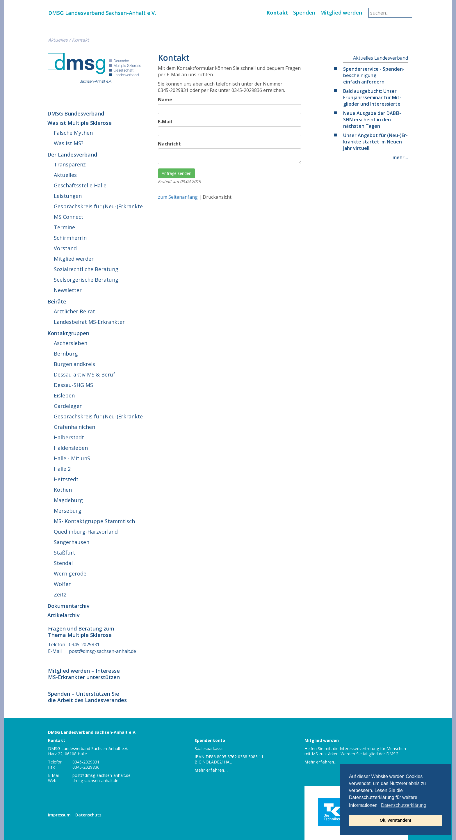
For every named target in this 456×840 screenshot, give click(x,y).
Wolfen (63, 583)
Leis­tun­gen (68, 195)
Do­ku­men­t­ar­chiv (68, 606)
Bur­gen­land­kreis (74, 363)
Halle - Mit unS (72, 458)
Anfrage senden (176, 173)
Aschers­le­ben (70, 343)
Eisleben (64, 395)
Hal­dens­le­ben (71, 447)
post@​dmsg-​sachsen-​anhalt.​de (102, 651)
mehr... (400, 157)
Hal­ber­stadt (69, 437)
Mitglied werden (341, 12)
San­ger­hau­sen (71, 542)
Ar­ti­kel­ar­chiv (63, 615)
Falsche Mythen (73, 132)
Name (165, 99)
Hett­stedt (66, 479)
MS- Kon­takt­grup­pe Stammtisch (94, 521)
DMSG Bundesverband (75, 113)
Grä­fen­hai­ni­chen (74, 426)
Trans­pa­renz (70, 164)
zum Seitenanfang (178, 197)
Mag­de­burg (68, 500)
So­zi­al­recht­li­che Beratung (86, 269)
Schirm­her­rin (70, 237)
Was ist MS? (68, 143)
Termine (64, 227)
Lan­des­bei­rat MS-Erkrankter (89, 321)
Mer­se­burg (67, 510)
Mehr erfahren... (211, 770)
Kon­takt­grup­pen (68, 333)
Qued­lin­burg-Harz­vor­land (86, 531)
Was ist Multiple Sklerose (79, 123)
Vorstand (65, 248)
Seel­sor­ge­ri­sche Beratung (86, 279)
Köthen (63, 489)
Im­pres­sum (59, 815)
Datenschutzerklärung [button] (403, 805)
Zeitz (60, 594)
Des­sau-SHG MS (73, 384)
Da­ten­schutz (88, 815)
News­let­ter (68, 290)
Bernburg (66, 353)
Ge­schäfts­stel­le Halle (80, 185)
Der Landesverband (72, 154)
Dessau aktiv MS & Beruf (84, 374)
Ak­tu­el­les (58, 40)
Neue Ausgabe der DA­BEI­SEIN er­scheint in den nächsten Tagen (372, 119)
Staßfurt (64, 552)
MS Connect (68, 216)
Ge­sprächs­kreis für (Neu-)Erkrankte (98, 206)
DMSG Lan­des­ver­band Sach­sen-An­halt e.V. (102, 12)
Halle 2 (62, 468)
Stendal (63, 563)
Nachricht (169, 144)
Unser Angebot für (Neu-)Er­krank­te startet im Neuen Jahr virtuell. (375, 141)
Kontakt (277, 12)
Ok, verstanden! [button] (396, 820)
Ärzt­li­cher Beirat (74, 311)
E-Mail (165, 121)
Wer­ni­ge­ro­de (70, 573)
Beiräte (56, 301)
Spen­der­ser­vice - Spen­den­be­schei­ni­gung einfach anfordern (374, 75)
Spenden (304, 12)
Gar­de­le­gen (68, 405)
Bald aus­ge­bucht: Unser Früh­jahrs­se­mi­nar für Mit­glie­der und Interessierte (372, 97)
